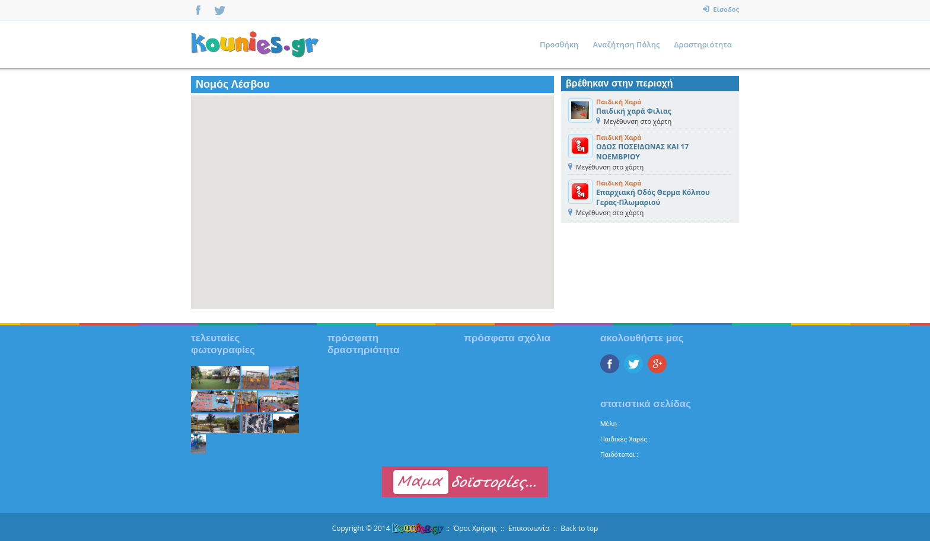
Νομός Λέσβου (233, 84)
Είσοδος (725, 9)
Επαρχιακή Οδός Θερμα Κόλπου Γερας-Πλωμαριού (653, 197)
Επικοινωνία (529, 528)
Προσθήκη (559, 44)
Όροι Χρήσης (474, 528)
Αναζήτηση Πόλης (626, 44)
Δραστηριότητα (703, 44)
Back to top (579, 528)
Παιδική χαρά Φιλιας (633, 111)
